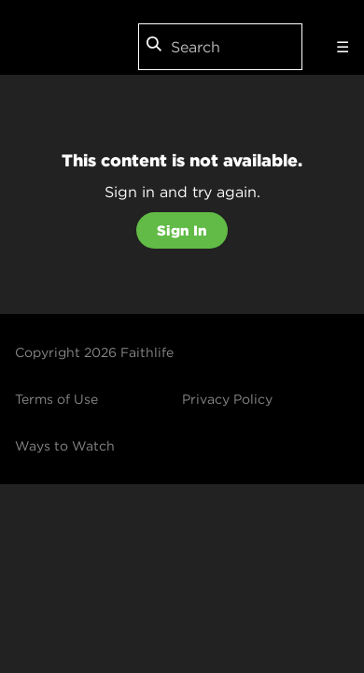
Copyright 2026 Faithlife (94, 352)
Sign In (182, 230)
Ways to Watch (65, 445)
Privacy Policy (227, 399)
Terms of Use (56, 399)
